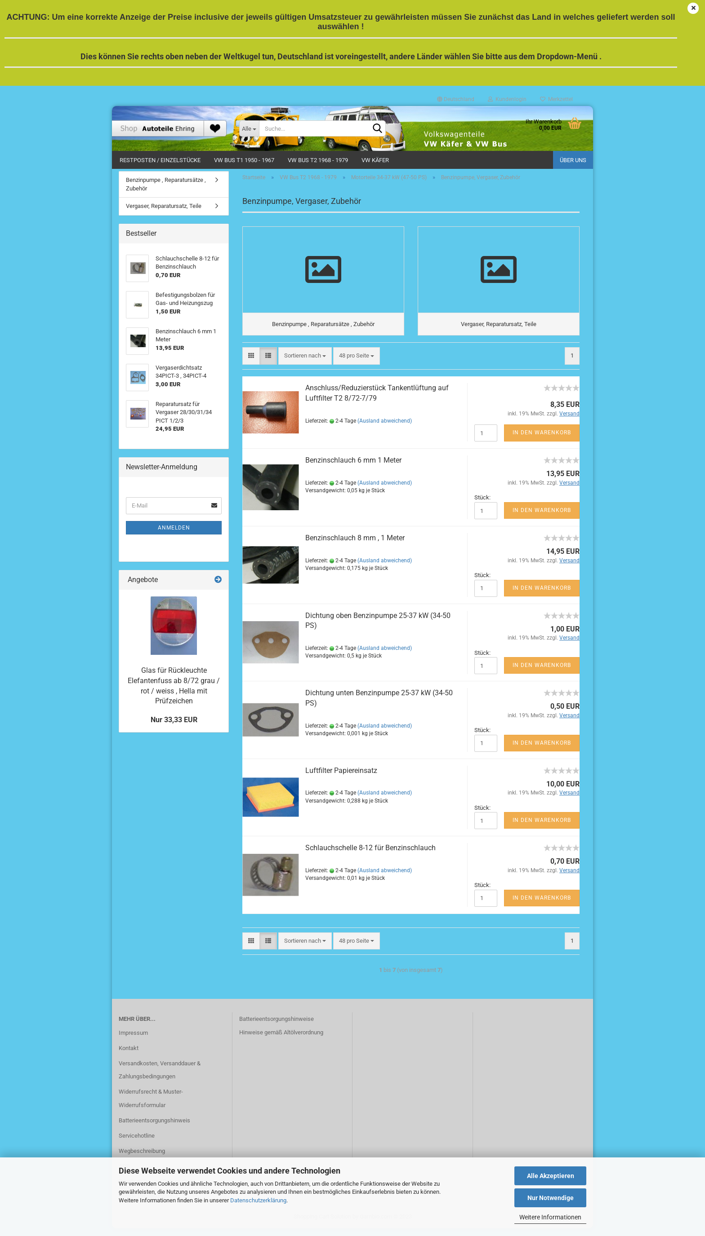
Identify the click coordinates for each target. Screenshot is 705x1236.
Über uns (573, 160)
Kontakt (128, 1055)
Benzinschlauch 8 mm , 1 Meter (355, 545)
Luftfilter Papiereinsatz (341, 777)
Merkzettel (556, 99)
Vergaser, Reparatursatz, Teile (163, 210)
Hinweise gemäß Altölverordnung (281, 1040)
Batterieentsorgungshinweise (276, 1026)
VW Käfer (375, 160)
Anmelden (174, 532)
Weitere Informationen (550, 1217)
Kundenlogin (507, 99)
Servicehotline (137, 1142)
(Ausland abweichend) (384, 428)
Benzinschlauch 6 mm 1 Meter (353, 468)
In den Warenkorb (542, 440)
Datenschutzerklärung (258, 1200)
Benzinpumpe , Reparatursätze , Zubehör (166, 188)
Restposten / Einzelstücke (160, 160)
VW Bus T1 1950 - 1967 (244, 160)
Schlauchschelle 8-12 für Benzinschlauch (370, 855)
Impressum (133, 1040)
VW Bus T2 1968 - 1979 (318, 160)
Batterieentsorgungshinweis (154, 1127)
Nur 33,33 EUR (174, 724)
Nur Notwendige (550, 1197)
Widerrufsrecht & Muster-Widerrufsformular (151, 1106)
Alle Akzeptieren (550, 1175)
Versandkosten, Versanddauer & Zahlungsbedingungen (160, 1077)
